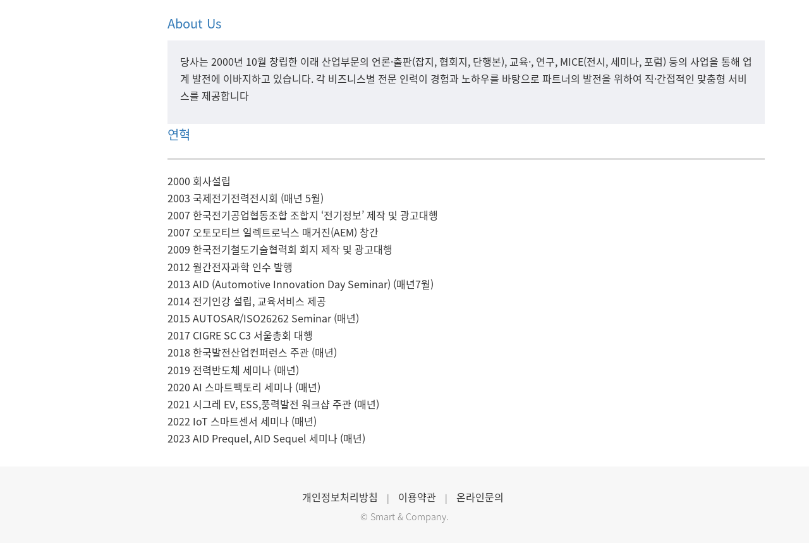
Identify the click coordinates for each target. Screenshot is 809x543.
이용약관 (417, 496)
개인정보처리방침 (340, 496)
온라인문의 (480, 496)
